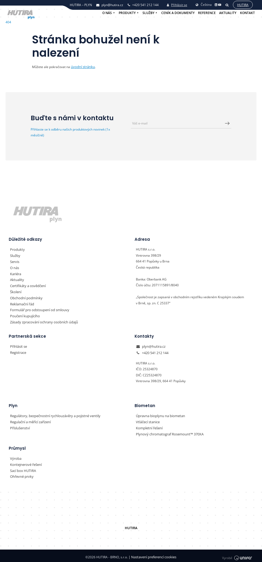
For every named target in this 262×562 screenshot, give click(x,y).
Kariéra (15, 273)
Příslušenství (19, 426)
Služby (148, 13)
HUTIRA (131, 525)
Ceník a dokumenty (178, 13)
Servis (14, 261)
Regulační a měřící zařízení (29, 420)
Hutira (242, 5)
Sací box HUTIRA (22, 468)
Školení (15, 291)
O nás (107, 13)
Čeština (204, 4)
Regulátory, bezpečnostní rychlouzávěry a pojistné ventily (52, 414)
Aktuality (227, 13)
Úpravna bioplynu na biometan (158, 414)
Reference (207, 13)
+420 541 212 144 (155, 351)
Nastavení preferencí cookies (152, 554)
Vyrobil (237, 554)
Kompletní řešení (148, 426)
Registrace (18, 351)
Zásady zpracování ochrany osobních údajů (41, 321)
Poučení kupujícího (23, 315)
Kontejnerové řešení (25, 462)
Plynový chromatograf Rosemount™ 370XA (167, 432)
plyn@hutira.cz (153, 345)
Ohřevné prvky (20, 474)
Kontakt (247, 13)
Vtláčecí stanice (147, 420)
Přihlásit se (177, 5)
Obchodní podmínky (24, 297)
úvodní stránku (82, 66)
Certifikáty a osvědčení (26, 285)
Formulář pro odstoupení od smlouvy (37, 309)
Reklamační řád (21, 303)
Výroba (15, 456)
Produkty (127, 13)
